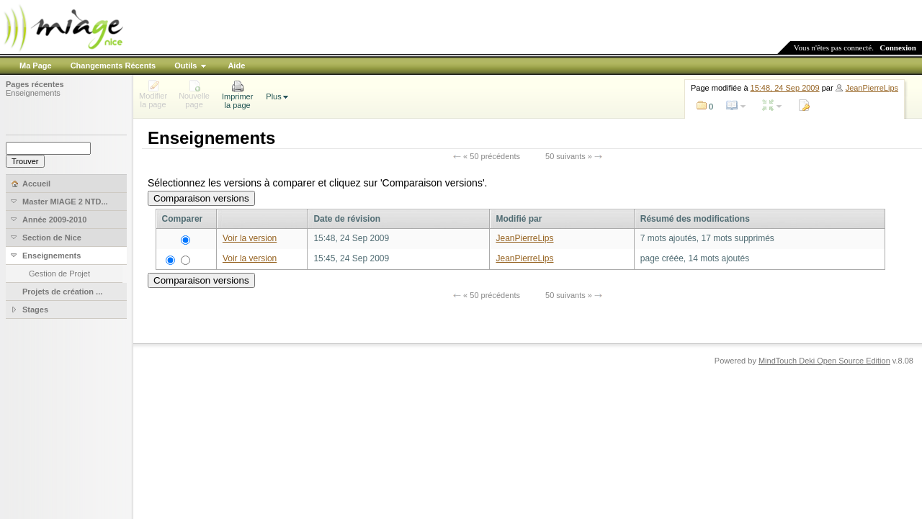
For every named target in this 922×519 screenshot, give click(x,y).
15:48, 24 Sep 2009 (785, 88)
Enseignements (33, 93)
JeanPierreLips (872, 88)
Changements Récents (113, 65)
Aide (236, 65)
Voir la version (250, 238)
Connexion (898, 47)
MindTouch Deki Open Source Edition (824, 360)
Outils (185, 65)
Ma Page (35, 65)
